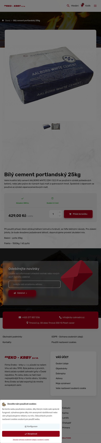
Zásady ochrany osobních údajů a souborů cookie (31, 440)
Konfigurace (30, 426)
